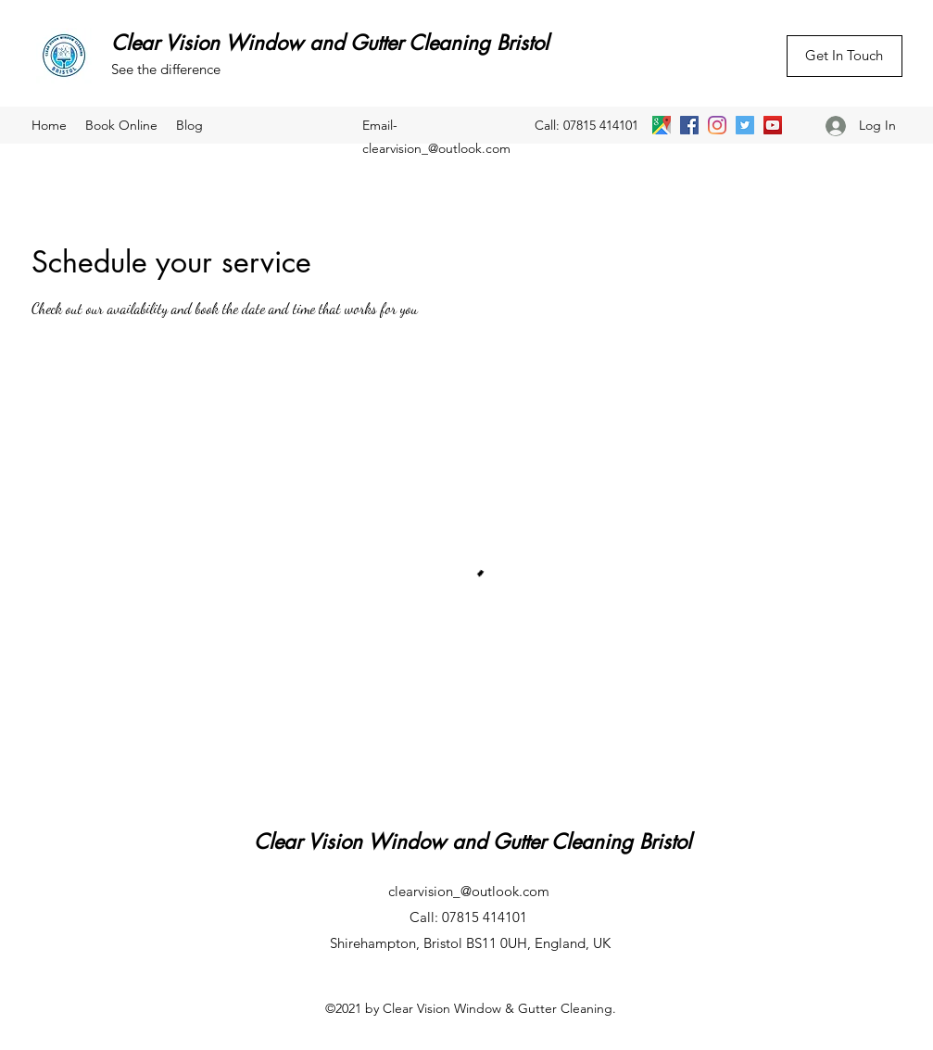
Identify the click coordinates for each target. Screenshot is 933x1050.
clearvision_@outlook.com (436, 148)
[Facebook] (689, 125)
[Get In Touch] (844, 56)
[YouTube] (772, 125)
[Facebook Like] (796, 97)
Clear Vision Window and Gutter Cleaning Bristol (329, 43)
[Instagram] (717, 125)
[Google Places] (661, 125)
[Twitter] (745, 125)
